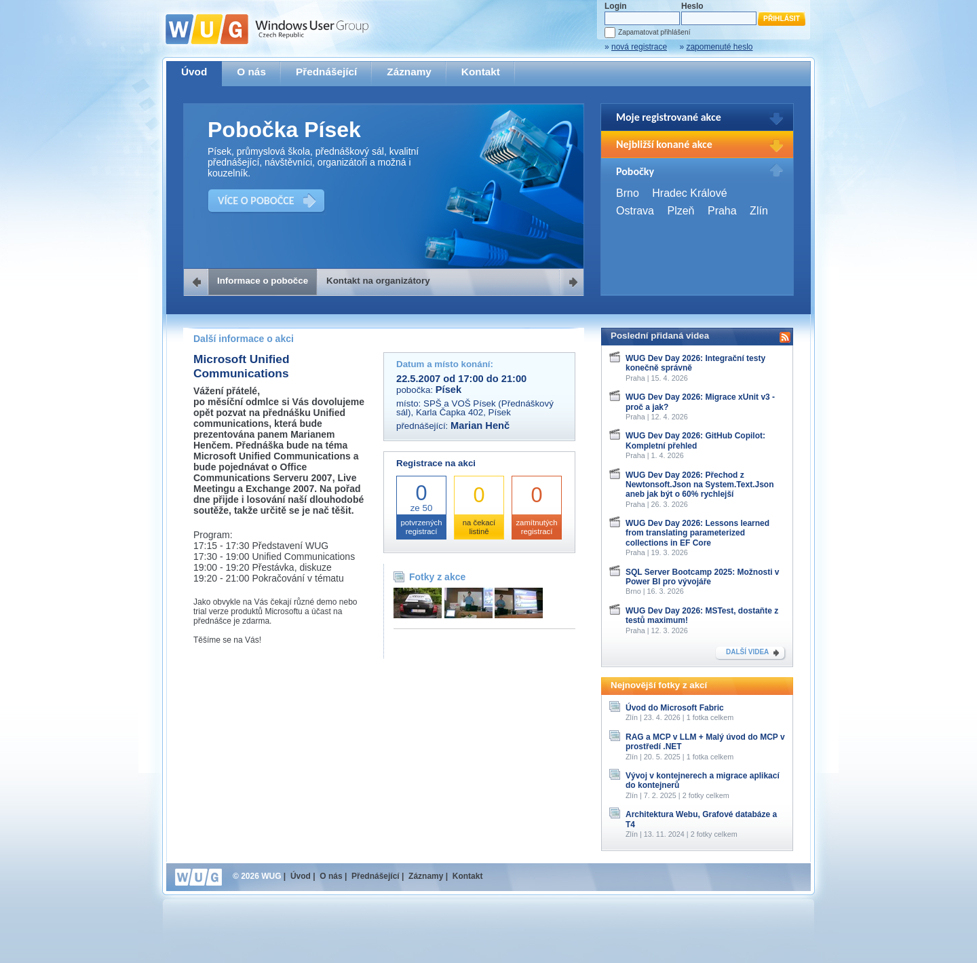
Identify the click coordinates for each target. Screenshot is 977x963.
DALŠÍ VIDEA (747, 652)
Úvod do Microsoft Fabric (675, 708)
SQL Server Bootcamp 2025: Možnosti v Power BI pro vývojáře (703, 576)
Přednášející (326, 71)
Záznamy (409, 71)
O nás (251, 71)
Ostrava (635, 210)
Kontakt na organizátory (378, 281)
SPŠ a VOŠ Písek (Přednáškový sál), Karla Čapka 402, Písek (475, 407)
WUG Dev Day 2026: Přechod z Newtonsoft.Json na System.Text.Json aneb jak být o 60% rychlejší (700, 484)
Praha (722, 210)
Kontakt (480, 71)
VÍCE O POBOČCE (256, 200)
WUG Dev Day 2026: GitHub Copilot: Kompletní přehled (695, 440)
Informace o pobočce (262, 281)
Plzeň (680, 210)
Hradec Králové (689, 193)
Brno (627, 193)
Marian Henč (480, 425)
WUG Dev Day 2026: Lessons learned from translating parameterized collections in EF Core (697, 533)
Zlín (759, 210)
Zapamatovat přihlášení (654, 32)
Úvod (194, 71)
